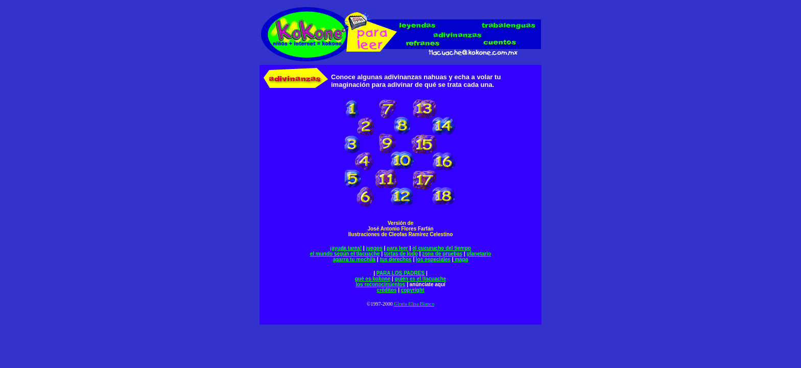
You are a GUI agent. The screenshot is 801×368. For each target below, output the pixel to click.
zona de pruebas (442, 254)
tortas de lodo (401, 254)
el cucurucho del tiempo (441, 248)
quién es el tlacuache (420, 279)
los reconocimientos (380, 284)
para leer (397, 248)
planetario (479, 254)
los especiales (433, 259)
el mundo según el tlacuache (345, 254)
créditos (387, 290)
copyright (413, 290)
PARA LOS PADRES (400, 273)
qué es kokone (372, 279)
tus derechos (395, 259)
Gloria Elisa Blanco (414, 304)
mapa (460, 259)
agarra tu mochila (354, 259)
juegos (374, 248)
